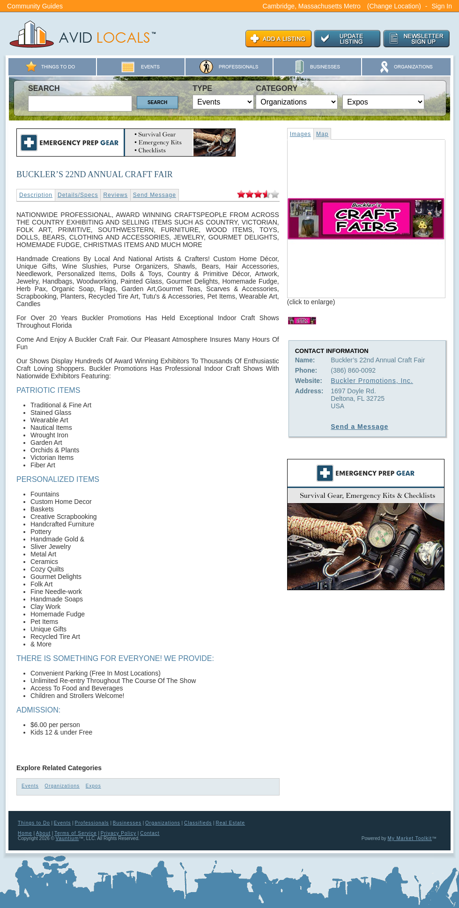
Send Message (154, 195)
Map (322, 134)
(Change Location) (394, 6)
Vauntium (67, 838)
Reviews (115, 195)
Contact (149, 833)
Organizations (62, 785)
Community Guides (35, 6)
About (43, 833)
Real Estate (230, 822)
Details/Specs (78, 195)
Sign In (441, 6)
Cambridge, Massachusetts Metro (312, 6)
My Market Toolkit (409, 838)
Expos (93, 785)
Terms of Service (75, 833)
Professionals (92, 822)
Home (25, 833)
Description (35, 195)
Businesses (127, 822)
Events (30, 785)
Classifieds (198, 822)
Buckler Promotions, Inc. (372, 380)
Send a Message (359, 426)
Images (300, 134)
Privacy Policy (118, 833)
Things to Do (34, 822)
